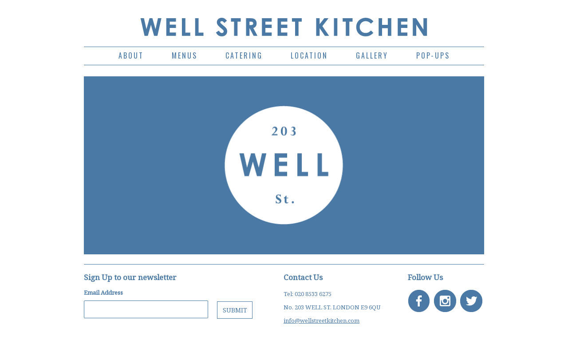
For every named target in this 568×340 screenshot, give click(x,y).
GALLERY (372, 55)
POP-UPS (433, 55)
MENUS (184, 55)
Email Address (103, 293)
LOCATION (309, 55)
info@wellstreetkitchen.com (321, 320)
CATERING (244, 55)
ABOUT (131, 55)
